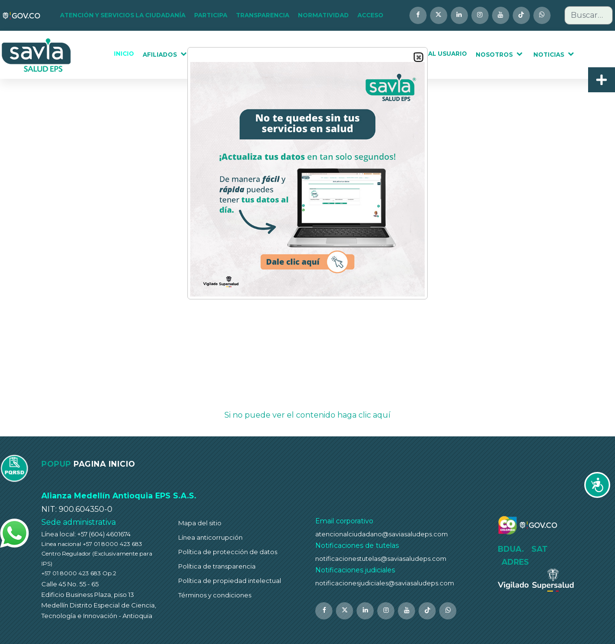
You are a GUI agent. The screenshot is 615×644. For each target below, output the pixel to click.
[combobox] (589, 15)
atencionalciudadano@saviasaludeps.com (381, 534)
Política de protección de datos (227, 552)
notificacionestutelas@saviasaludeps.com (380, 558)
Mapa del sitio (199, 523)
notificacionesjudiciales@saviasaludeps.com (384, 583)
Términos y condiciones (214, 595)
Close (418, 57)
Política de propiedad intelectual (229, 580)
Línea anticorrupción (210, 537)
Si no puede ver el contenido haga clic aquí (307, 415)
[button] (126, 15)
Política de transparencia (217, 566)
